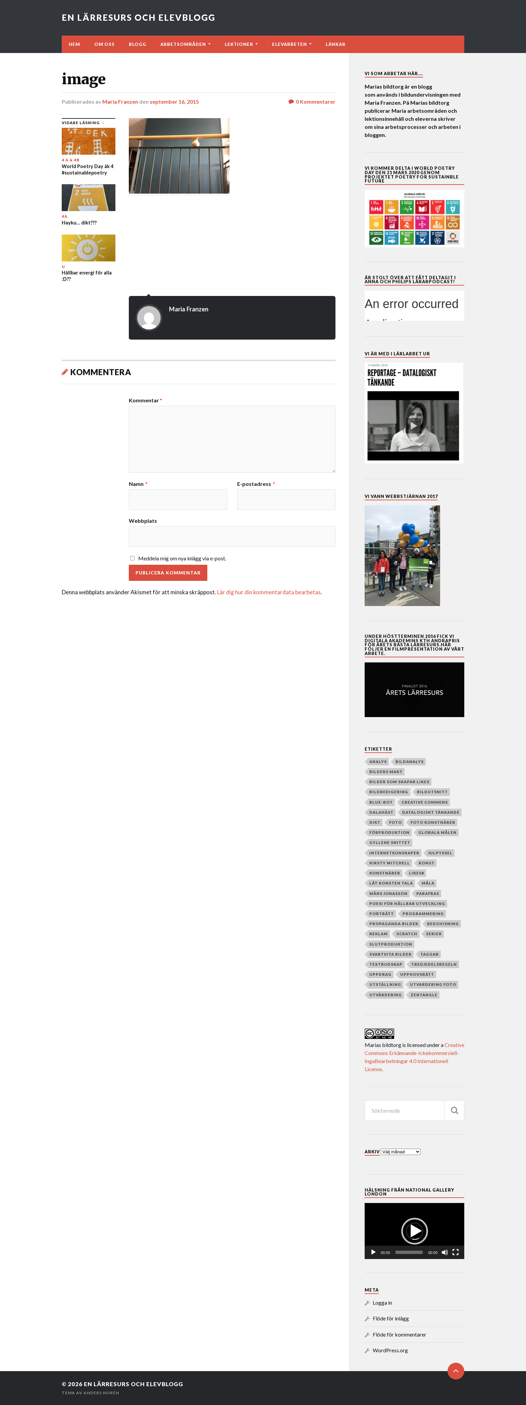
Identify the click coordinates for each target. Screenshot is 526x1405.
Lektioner (239, 44)
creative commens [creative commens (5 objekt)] (425, 802)
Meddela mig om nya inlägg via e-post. (182, 558)
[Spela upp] (373, 1252)
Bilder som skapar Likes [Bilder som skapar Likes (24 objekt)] (399, 782)
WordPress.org (390, 1350)
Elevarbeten (289, 44)
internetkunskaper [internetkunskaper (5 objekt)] (394, 853)
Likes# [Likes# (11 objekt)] (416, 873)
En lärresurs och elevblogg (138, 17)
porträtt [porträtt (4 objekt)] (381, 913)
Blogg (137, 44)
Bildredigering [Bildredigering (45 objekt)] (388, 792)
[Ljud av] (444, 1252)
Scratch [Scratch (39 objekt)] (407, 934)
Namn (138, 484)
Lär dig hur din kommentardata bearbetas (269, 592)
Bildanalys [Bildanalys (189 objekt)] (410, 761)
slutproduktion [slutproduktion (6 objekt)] (390, 944)
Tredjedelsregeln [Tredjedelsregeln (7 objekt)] (434, 964)
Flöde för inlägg (391, 1318)
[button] (414, 1231)
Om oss (104, 44)
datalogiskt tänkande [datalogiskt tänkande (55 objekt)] (431, 812)
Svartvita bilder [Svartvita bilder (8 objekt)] (390, 954)
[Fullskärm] (455, 1252)
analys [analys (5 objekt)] (378, 761)
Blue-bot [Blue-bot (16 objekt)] (381, 802)
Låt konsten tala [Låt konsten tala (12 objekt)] (391, 883)
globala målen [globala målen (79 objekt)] (437, 832)
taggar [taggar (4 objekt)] (429, 954)
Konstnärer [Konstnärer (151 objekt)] (384, 873)
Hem (74, 44)
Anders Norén (101, 1392)
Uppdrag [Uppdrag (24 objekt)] (380, 974)
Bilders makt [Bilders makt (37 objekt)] (386, 771)
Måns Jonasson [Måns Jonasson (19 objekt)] (388, 893)
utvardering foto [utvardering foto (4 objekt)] (433, 984)
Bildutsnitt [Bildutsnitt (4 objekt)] (432, 792)
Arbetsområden (183, 44)
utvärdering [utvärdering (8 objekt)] (385, 995)
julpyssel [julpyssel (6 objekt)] (440, 853)
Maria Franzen (120, 101)
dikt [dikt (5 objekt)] (374, 822)
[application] (414, 1231)
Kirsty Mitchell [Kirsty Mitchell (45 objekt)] (389, 863)
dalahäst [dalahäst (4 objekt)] (381, 812)
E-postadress (256, 484)
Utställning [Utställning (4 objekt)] (385, 984)
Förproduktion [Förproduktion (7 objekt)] (389, 832)
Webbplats (143, 520)
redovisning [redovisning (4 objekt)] (443, 923)
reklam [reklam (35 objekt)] (378, 934)
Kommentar (145, 400)
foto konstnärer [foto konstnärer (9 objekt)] (433, 822)
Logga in (382, 1302)
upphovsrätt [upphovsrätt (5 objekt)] (417, 974)
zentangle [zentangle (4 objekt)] (424, 995)
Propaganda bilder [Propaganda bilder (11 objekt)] (393, 923)
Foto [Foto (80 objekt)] (395, 822)
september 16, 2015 (174, 101)
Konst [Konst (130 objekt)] (426, 863)
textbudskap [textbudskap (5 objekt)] (386, 964)
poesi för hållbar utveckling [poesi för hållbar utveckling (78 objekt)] (407, 903)
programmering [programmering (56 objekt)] (423, 913)
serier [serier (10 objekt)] (434, 934)
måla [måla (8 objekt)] (428, 883)
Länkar (336, 44)
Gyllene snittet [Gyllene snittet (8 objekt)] (389, 842)
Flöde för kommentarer (399, 1334)
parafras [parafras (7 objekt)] (427, 893)
